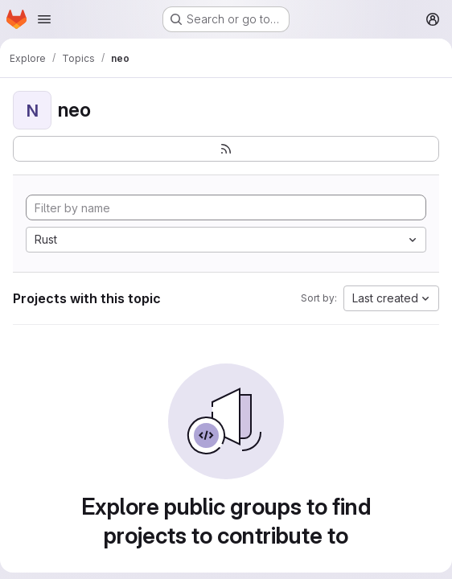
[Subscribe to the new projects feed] (226, 149)
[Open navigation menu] (44, 19)
